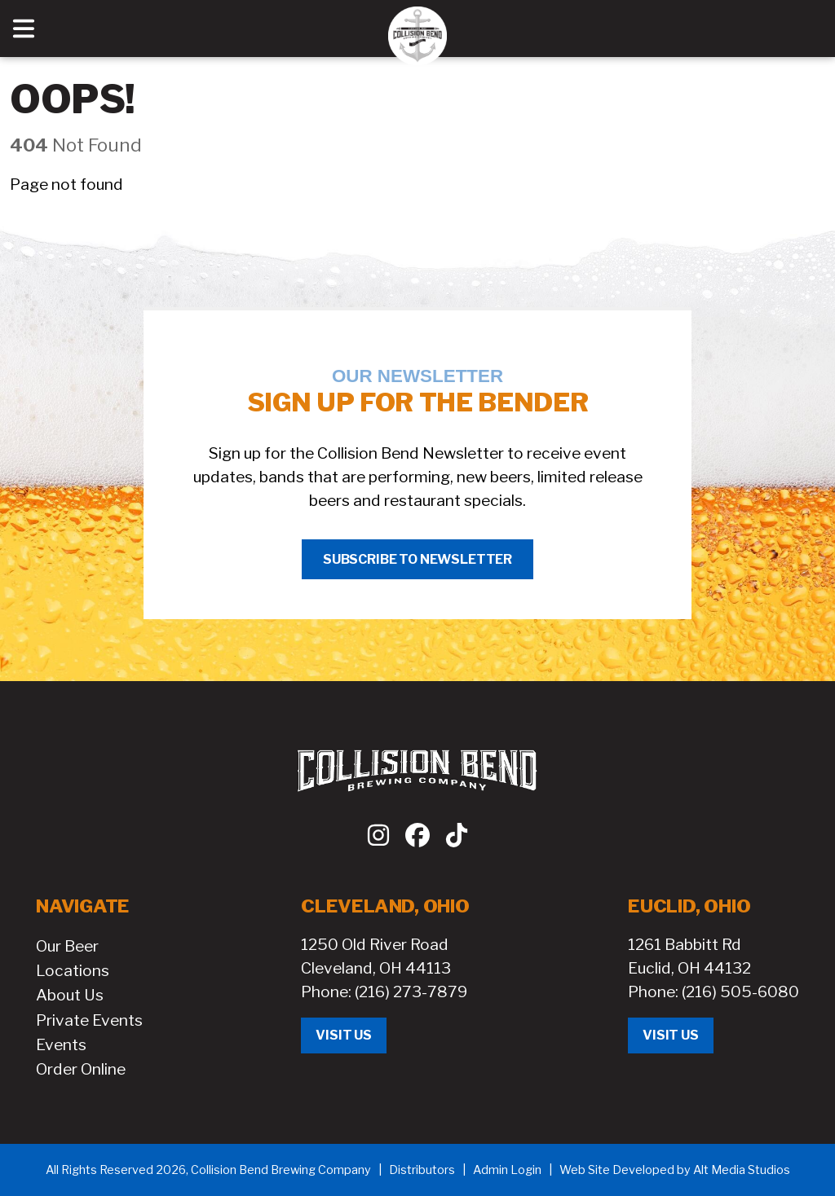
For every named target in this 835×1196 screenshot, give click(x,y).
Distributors (422, 1170)
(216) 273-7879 (411, 991)
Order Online (81, 1069)
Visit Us (344, 1035)
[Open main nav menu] (23, 28)
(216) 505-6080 (740, 991)
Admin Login (507, 1170)
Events (61, 1044)
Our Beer (67, 946)
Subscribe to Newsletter (417, 559)
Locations (72, 970)
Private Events (89, 1020)
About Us (70, 995)
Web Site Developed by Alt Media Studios (674, 1170)
